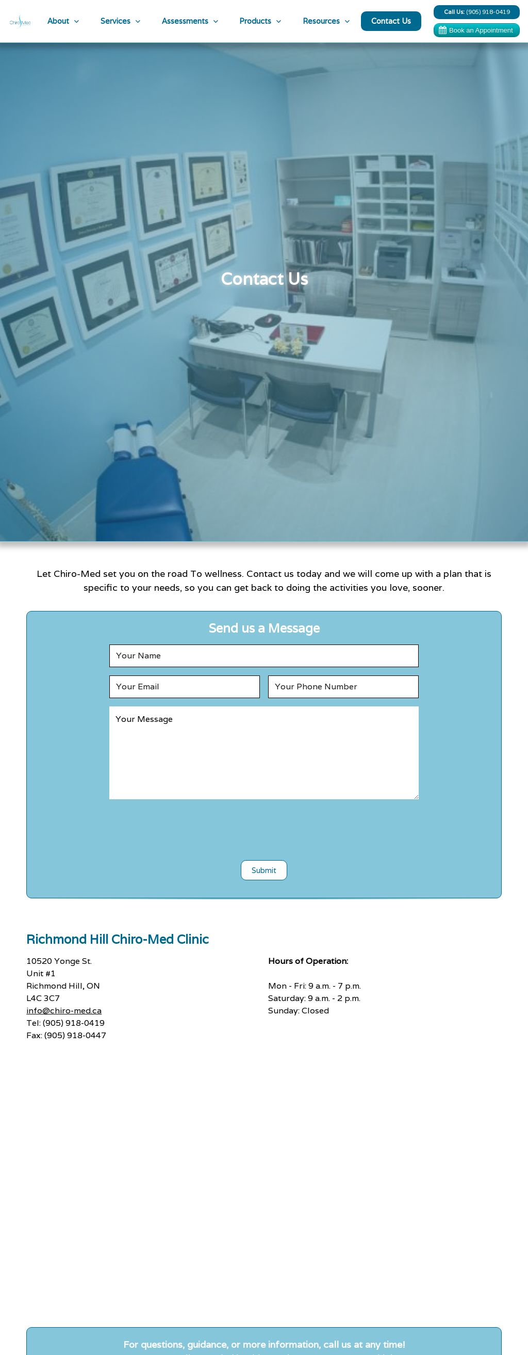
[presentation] (264, 828)
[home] (20, 21)
